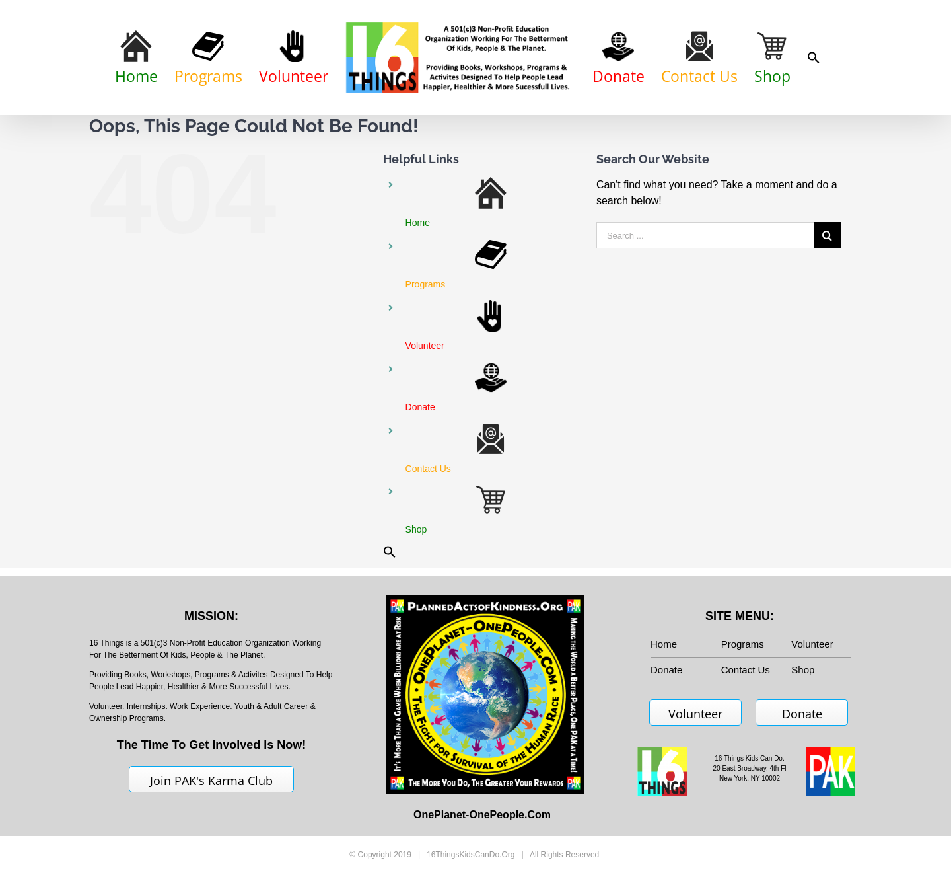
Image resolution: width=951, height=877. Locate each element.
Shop (802, 669)
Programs (742, 644)
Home (664, 644)
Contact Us (745, 669)
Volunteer (812, 644)
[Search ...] (705, 235)
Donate (802, 714)
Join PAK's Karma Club (211, 780)
